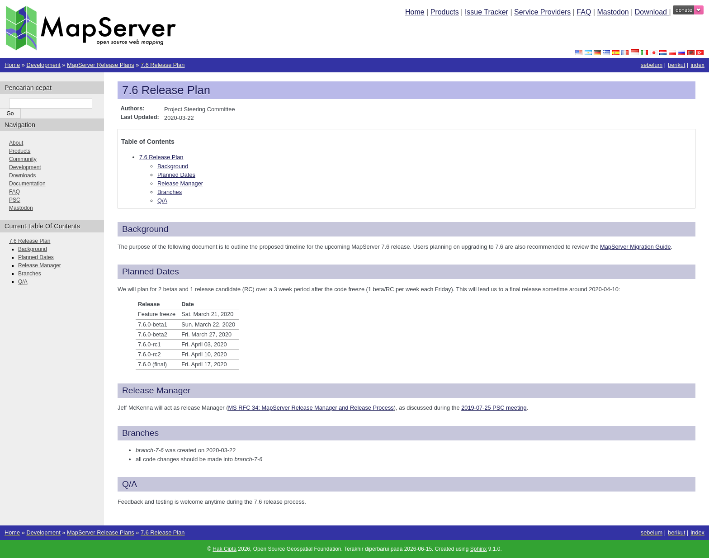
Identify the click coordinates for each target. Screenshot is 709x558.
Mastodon (613, 12)
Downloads (22, 175)
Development (43, 64)
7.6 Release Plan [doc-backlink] (166, 90)
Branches (169, 192)
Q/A (162, 200)
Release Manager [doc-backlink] (156, 390)
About (16, 143)
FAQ (584, 12)
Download (652, 12)
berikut (676, 64)
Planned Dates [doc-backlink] (150, 271)
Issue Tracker (486, 12)
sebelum (651, 64)
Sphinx (478, 549)
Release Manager (180, 183)
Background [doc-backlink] (145, 229)
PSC (14, 200)
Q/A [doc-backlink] (129, 484)
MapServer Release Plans (100, 64)
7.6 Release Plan (162, 64)
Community (23, 159)
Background (172, 166)
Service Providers (542, 12)
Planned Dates (176, 174)
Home (415, 12)
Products (444, 12)
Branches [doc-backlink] (140, 433)
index (697, 64)
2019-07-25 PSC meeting (493, 407)
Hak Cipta (224, 549)
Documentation (27, 183)
